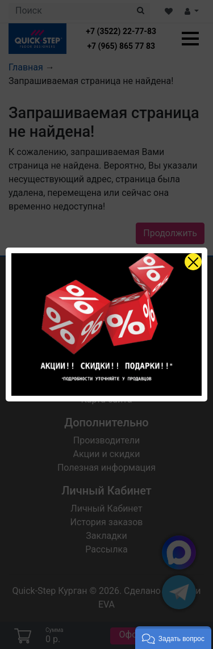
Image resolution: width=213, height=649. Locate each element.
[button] (173, 637)
